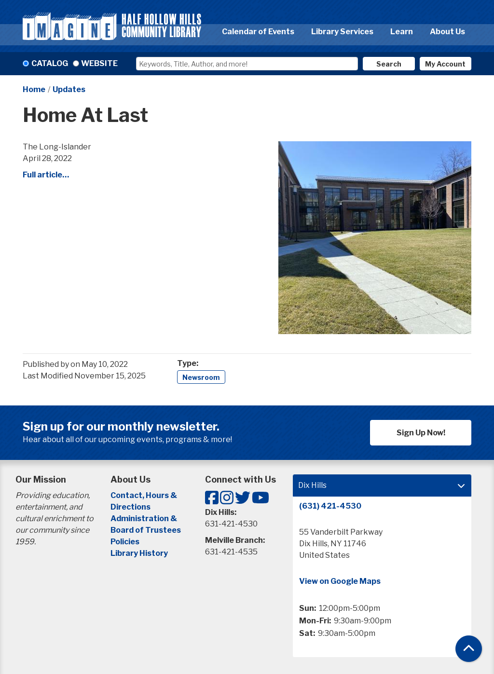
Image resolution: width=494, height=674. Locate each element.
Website (99, 63)
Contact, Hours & (144, 495)
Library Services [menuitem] (342, 31)
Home (34, 89)
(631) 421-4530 (330, 506)
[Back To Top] (468, 648)
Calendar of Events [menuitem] (258, 31)
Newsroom (201, 377)
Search (388, 64)
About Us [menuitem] (447, 31)
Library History (139, 553)
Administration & (144, 518)
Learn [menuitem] (401, 31)
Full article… (46, 174)
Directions (130, 507)
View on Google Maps (340, 581)
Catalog (49, 63)
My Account (445, 64)
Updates (69, 89)
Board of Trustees (145, 530)
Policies (124, 541)
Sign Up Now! (421, 432)
